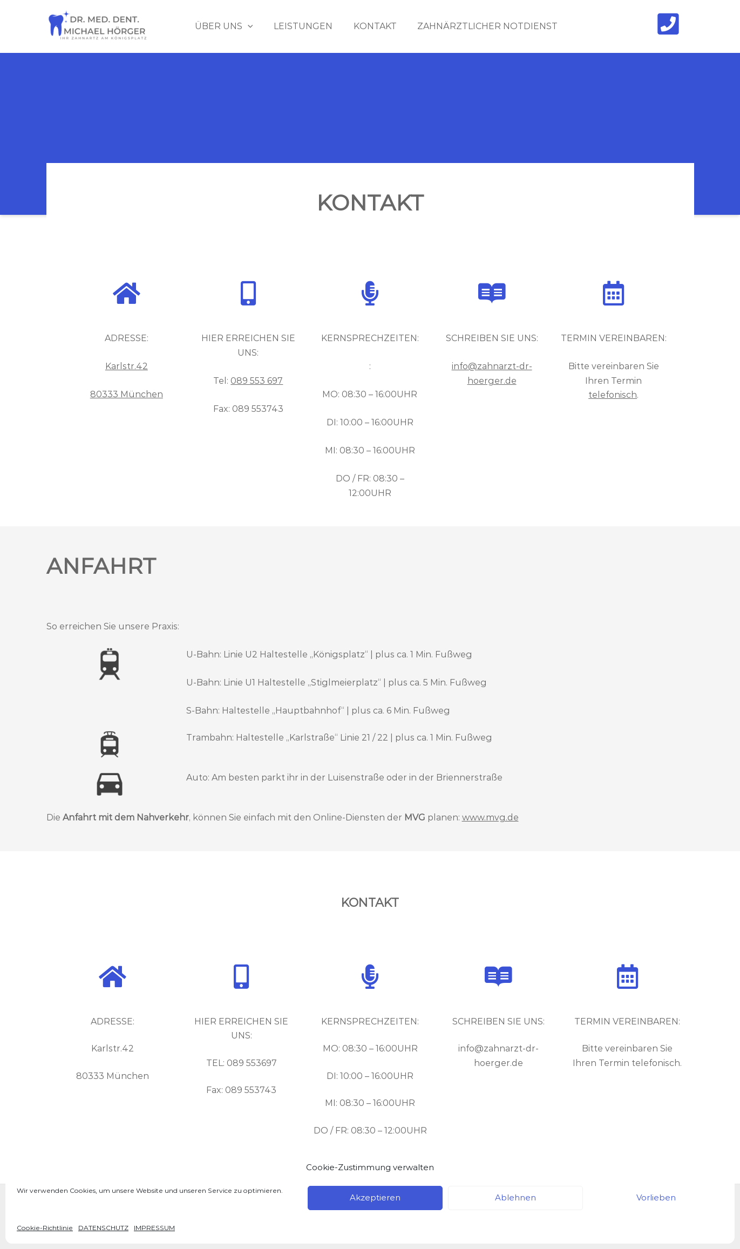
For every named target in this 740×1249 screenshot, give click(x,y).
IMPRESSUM (154, 1228)
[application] (246, 26)
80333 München (126, 394)
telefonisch (612, 395)
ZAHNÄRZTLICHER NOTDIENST (476, 26)
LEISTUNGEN (298, 26)
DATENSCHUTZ (103, 1228)
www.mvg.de (490, 817)
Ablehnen (515, 1197)
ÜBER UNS (223, 26)
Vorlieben (656, 1197)
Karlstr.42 (126, 366)
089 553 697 (256, 381)
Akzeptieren (375, 1197)
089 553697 (252, 1063)
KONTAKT (367, 26)
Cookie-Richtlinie (45, 1228)
